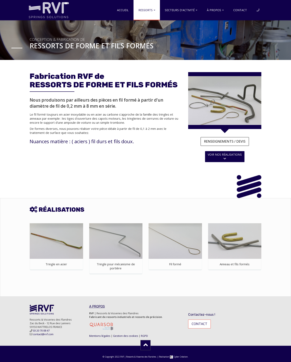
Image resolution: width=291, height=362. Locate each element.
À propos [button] (214, 10)
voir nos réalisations (225, 156)
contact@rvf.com (43, 334)
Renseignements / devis (224, 141)
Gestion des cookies (125, 336)
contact (199, 324)
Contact (240, 10)
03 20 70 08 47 (41, 330)
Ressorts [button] (145, 10)
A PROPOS (97, 306)
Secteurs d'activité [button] (180, 10)
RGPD (144, 336)
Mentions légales (99, 336)
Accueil (123, 10)
